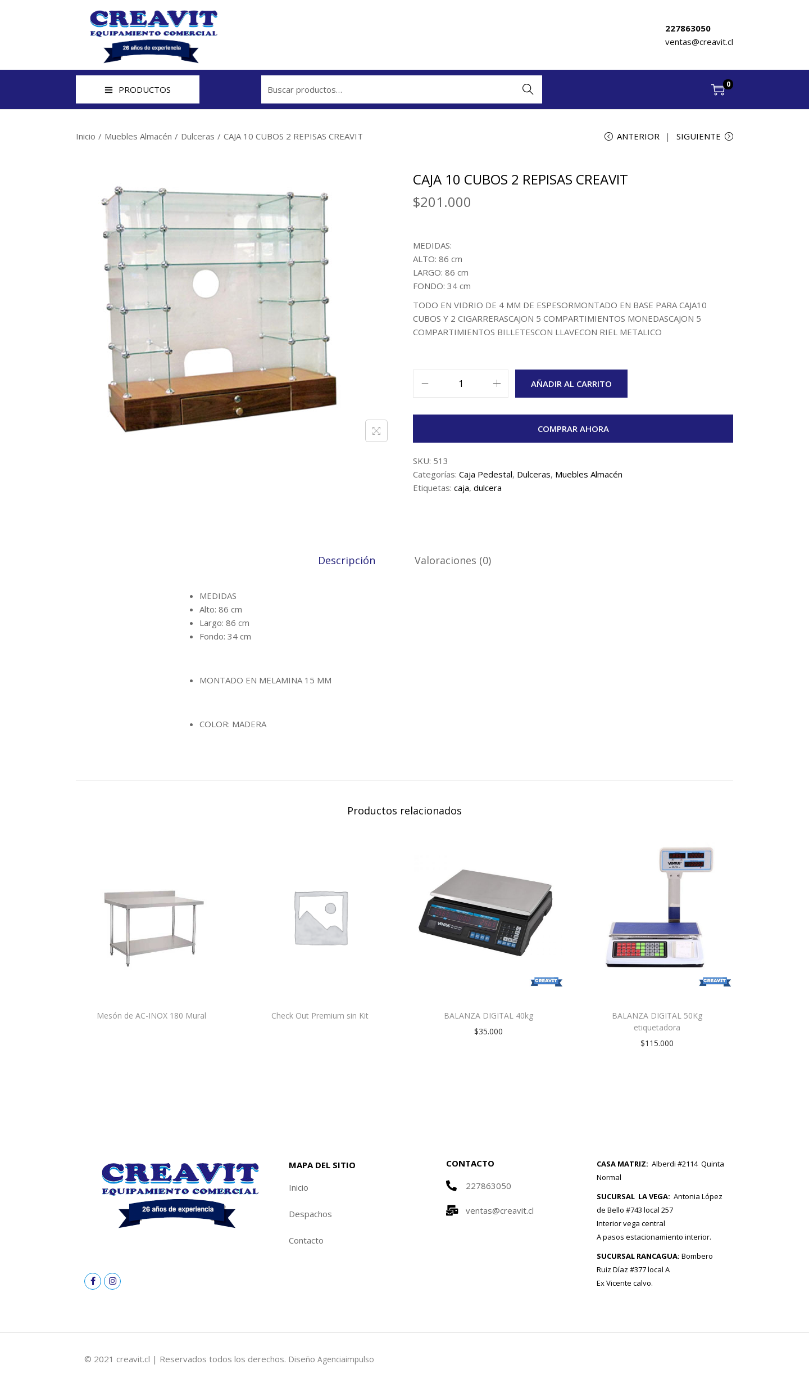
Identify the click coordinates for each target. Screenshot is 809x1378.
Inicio (86, 136)
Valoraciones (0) (451, 561)
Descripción (348, 561)
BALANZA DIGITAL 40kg (488, 1016)
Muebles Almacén (138, 136)
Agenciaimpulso (347, 1360)
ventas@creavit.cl (699, 41)
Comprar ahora (573, 430)
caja (461, 489)
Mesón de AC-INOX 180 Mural (151, 1016)
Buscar (528, 89)
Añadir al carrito (571, 385)
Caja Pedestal (485, 475)
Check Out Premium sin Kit (320, 1016)
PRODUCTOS (137, 89)
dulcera (488, 489)
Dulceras (198, 136)
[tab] (348, 561)
